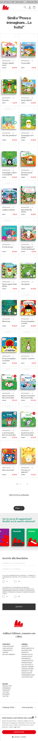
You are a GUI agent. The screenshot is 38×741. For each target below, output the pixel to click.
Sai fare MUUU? (26, 100)
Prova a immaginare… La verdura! (9, 359)
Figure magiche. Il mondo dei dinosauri (28, 248)
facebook (6, 690)
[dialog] (19, 728)
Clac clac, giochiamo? (9, 135)
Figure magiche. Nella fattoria (9, 285)
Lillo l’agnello (25, 284)
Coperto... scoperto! (28, 358)
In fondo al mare (7, 247)
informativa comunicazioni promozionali (27, 661)
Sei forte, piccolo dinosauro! (27, 174)
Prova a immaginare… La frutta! (28, 322)
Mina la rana (6, 321)
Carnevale (24, 531)
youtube (5, 692)
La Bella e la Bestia (8, 210)
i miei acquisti (7, 648)
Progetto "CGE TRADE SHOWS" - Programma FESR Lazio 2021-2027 (28, 674)
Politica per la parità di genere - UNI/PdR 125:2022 (27, 667)
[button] (19, 737)
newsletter (7, 686)
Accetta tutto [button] (19, 732)
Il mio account (8, 646)
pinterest (6, 694)
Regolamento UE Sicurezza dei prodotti (27, 650)
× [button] (35, 717)
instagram (6, 688)
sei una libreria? (8, 654)
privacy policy (27, 654)
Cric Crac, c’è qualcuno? (25, 471)
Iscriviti (19, 607)
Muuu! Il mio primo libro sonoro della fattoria (8, 397)
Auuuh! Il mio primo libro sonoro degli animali (27, 434)
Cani (6, 531)
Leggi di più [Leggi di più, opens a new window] (16, 727)
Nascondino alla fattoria (26, 211)
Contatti (24, 646)
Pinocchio (5, 100)
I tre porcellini (25, 63)
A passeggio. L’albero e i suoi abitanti (9, 174)
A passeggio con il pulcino (27, 136)
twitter (5, 696)
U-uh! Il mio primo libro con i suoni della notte (9, 434)
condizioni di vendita (7, 651)
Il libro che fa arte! (8, 470)
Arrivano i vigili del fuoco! (8, 64)
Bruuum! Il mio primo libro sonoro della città (28, 397)
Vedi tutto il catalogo (19, 495)
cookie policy (26, 656)
